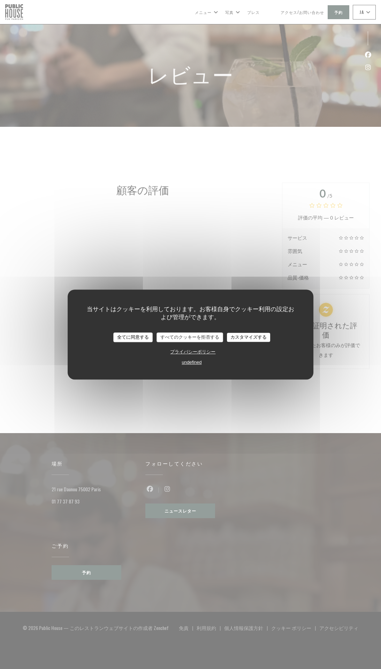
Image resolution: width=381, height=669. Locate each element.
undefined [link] (191, 362)
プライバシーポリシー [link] (192, 351)
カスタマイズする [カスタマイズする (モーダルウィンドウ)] (248, 337)
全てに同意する (133, 337)
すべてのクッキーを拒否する (189, 337)
